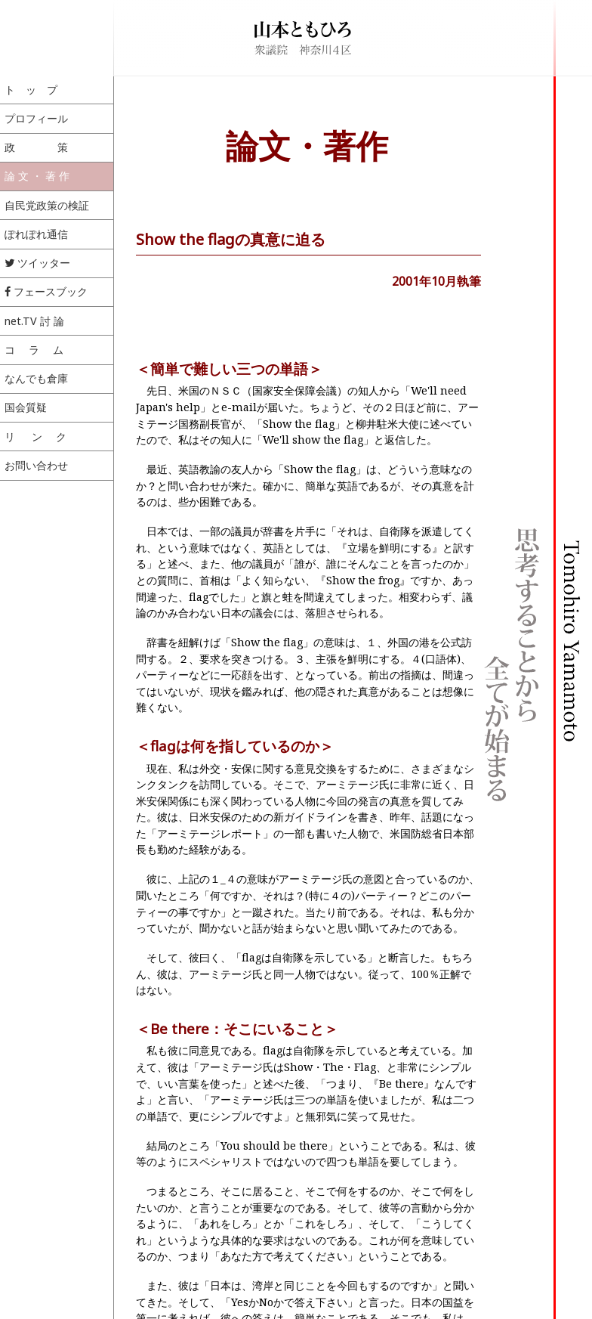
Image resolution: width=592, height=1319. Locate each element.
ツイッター (37, 262)
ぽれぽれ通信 (36, 234)
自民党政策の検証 (47, 205)
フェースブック (46, 291)
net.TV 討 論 (34, 321)
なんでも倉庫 (36, 378)
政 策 (36, 147)
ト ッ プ (31, 89)
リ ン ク (35, 436)
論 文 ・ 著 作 (37, 176)
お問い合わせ (36, 465)
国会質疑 (26, 407)
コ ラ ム (34, 349)
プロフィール (36, 118)
